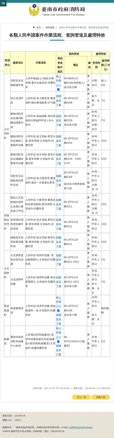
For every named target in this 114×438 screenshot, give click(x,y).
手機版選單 (3, 3)
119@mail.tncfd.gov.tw (80, 427)
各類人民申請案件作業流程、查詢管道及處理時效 (84, 27)
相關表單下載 (58, 100)
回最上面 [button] (100, 397)
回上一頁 (81, 397)
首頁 (38, 27)
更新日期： (8, 415)
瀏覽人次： (8, 420)
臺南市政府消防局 (57, 10)
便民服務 (49, 27)
